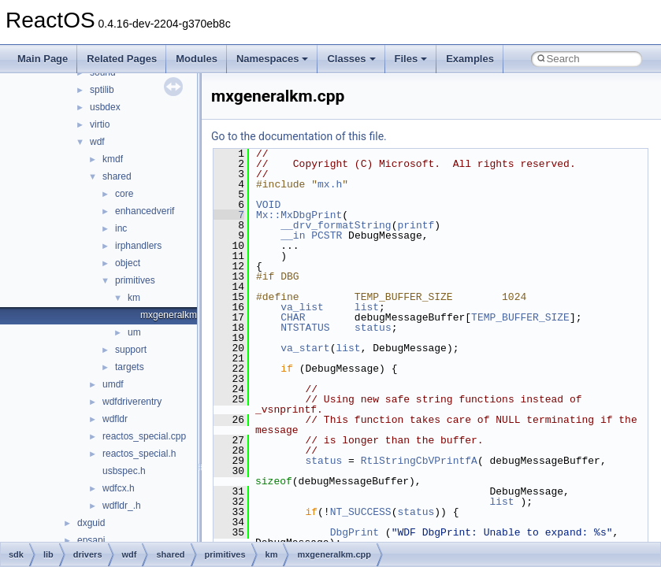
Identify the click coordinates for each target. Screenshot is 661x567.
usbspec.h (124, 470)
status (373, 328)
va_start (304, 348)
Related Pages (122, 59)
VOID (268, 205)
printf (415, 225)
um (134, 332)
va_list (302, 307)
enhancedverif (144, 211)
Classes (351, 59)
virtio (100, 124)
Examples (470, 59)
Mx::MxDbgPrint (299, 215)
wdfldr (115, 418)
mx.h (330, 184)
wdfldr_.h (121, 505)
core (124, 193)
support (131, 349)
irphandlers (138, 245)
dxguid (91, 522)
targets (129, 366)
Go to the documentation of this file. (299, 136)
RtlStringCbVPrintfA (419, 461)
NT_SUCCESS (361, 512)
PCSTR (326, 235)
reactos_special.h (139, 453)
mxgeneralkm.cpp (177, 315)
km (134, 297)
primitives (135, 280)
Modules (196, 59)
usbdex (105, 107)
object (127, 263)
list (367, 307)
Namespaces (272, 59)
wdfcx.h (118, 488)
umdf (113, 384)
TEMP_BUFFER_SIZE (520, 317)
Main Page (42, 59)
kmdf (112, 159)
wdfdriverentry (132, 401)
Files (411, 59)
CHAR (292, 317)
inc (121, 228)
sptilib (102, 89)
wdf (97, 141)
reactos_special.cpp (144, 436)
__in (292, 235)
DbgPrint (354, 532)
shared (117, 176)
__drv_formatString (335, 225)
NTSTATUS (304, 328)
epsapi (91, 540)
